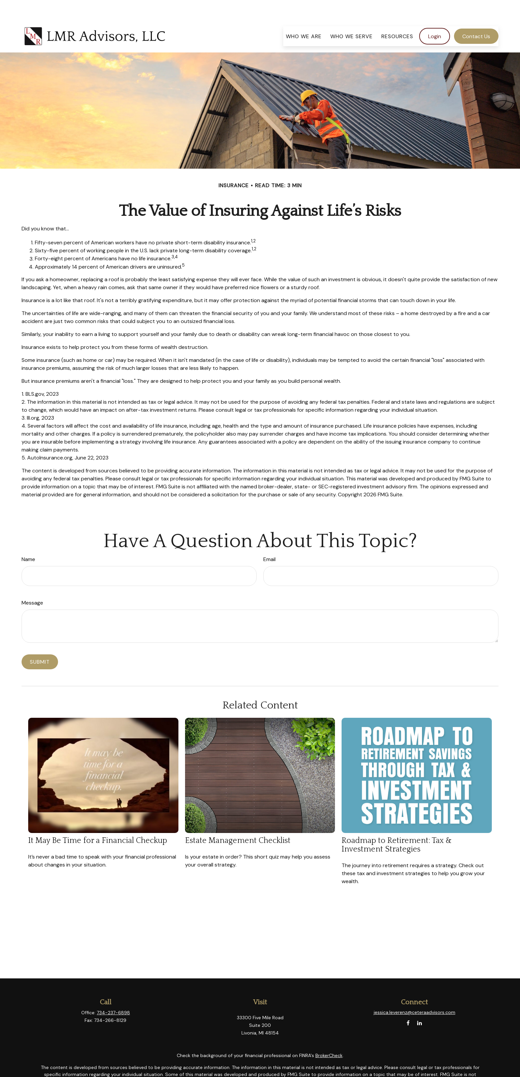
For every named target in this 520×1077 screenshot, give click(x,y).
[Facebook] (408, 1003)
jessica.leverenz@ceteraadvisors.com (414, 992)
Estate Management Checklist (238, 820)
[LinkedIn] (419, 1003)
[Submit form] (40, 641)
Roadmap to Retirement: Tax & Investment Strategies (397, 825)
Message (32, 582)
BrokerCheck (329, 1035)
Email (269, 539)
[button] (303, 16)
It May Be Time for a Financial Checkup (97, 820)
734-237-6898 (113, 993)
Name (28, 539)
